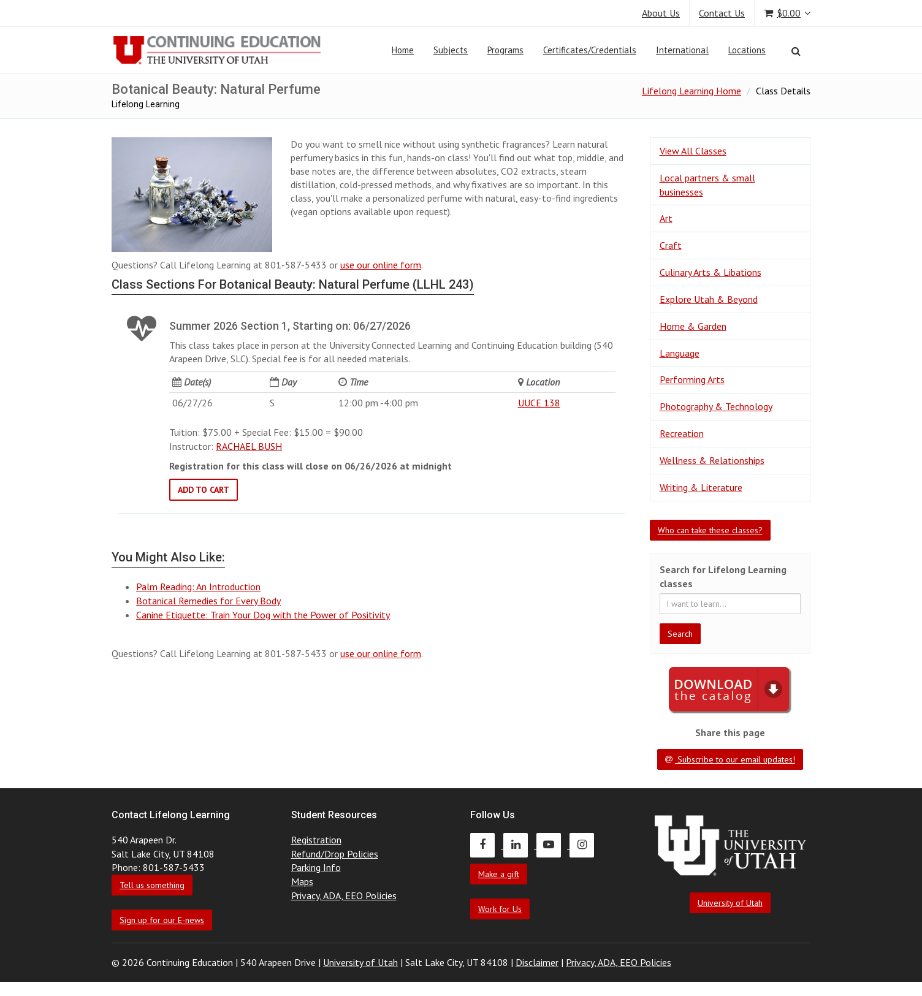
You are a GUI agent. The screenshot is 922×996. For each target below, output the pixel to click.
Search (680, 633)
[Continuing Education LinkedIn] (519, 844)
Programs (505, 50)
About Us (661, 13)
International (682, 50)
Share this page (730, 732)
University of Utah (730, 902)
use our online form (380, 265)
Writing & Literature (701, 487)
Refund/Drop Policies (334, 854)
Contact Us (722, 13)
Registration (316, 840)
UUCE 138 (539, 403)
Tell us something (152, 885)
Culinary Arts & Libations (710, 272)
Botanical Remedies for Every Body (208, 601)
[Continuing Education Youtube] (553, 844)
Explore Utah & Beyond (709, 299)
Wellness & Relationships (712, 460)
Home (403, 50)
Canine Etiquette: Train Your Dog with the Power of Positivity (263, 615)
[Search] (796, 51)
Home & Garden (693, 326)
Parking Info (316, 867)
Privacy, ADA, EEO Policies (344, 895)
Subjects (450, 50)
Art (666, 218)
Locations (747, 50)
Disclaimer (537, 962)
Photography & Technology (716, 406)
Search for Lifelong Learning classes (723, 576)
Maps (302, 881)
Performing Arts (692, 379)
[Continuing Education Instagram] (585, 844)
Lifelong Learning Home (691, 91)
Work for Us (500, 908)
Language (679, 353)
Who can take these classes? (710, 530)
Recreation (682, 433)
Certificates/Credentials (589, 50)
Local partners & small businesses (707, 185)
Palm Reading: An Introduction (198, 586)
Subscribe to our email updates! (730, 759)
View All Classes (693, 151)
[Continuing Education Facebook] (486, 844)
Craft (671, 245)
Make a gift (498, 874)
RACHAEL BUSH (249, 446)
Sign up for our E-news (162, 920)
